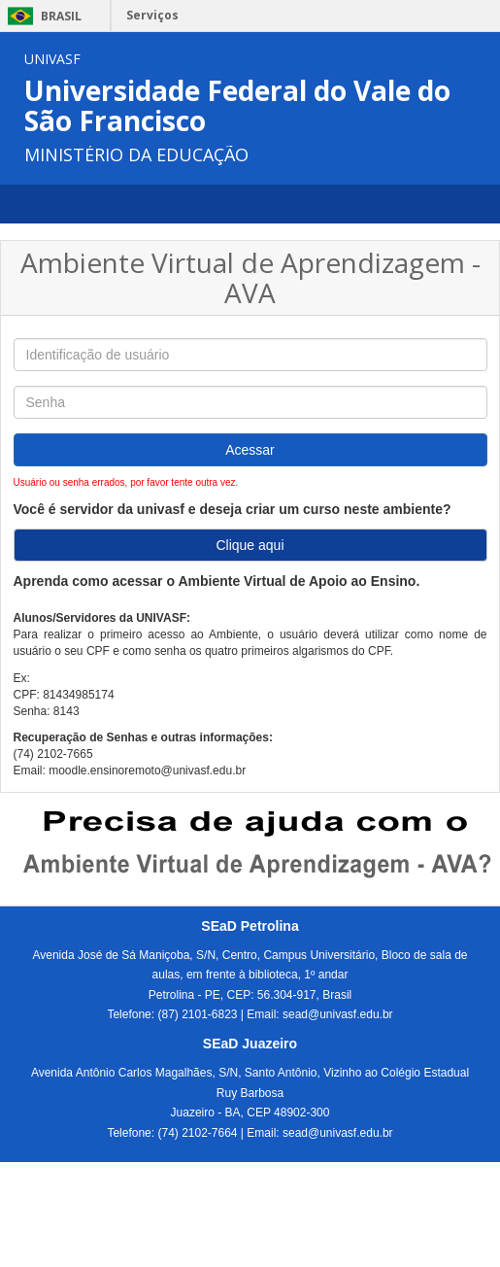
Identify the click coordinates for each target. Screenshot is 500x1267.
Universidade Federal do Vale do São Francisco (237, 105)
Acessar (250, 450)
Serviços (152, 15)
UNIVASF (52, 59)
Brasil (41, 16)
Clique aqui (249, 545)
